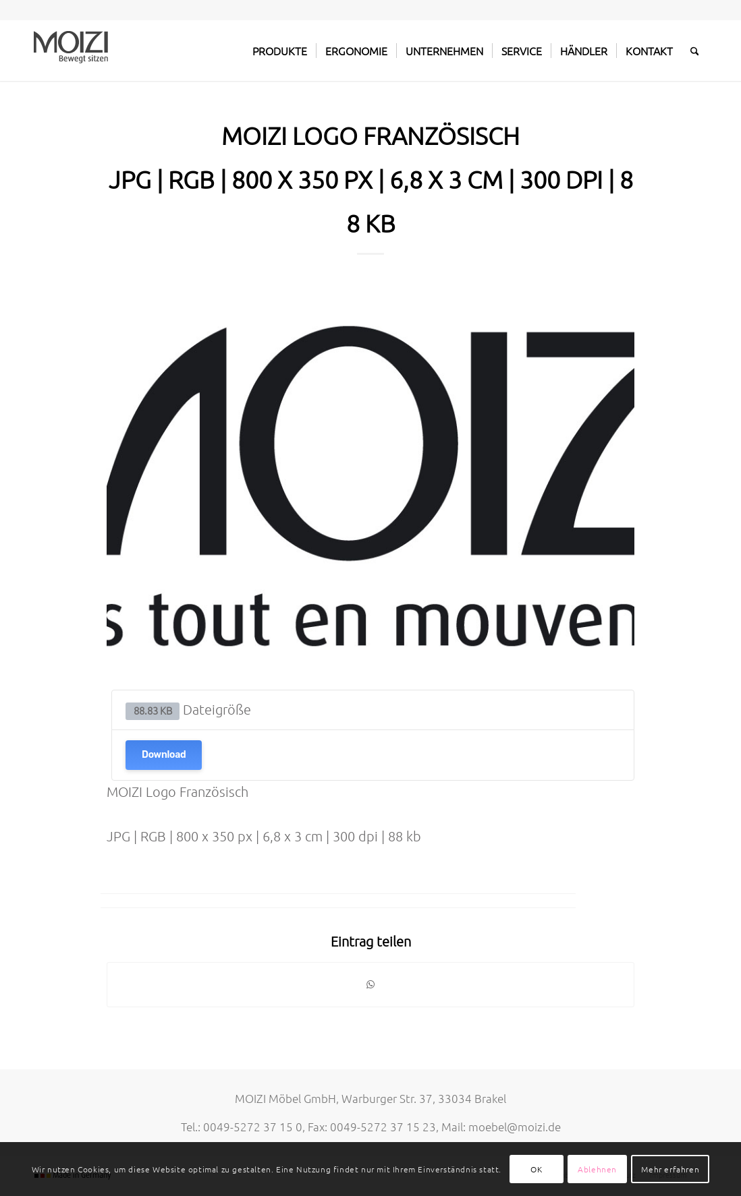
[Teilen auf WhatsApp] (370, 984)
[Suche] (695, 50)
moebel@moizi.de (514, 1126)
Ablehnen (597, 1169)
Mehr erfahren (670, 1169)
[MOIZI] (71, 50)
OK (536, 1169)
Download (164, 754)
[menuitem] (280, 50)
